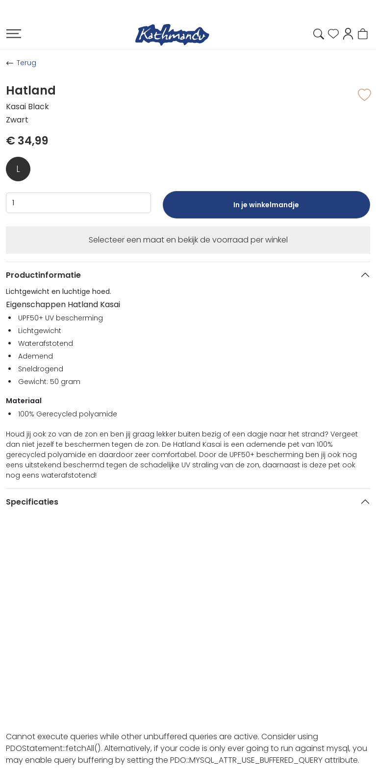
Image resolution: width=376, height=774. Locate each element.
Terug (26, 63)
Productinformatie (43, 275)
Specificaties (32, 502)
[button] (348, 33)
